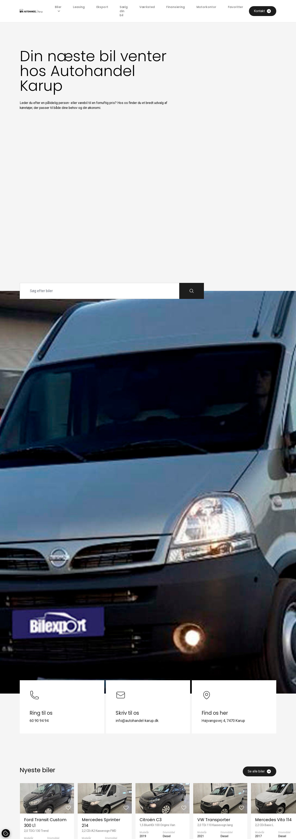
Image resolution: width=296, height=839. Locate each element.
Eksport (102, 7)
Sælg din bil (124, 11)
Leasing (79, 7)
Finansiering (175, 7)
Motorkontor (206, 7)
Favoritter (235, 7)
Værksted (147, 7)
